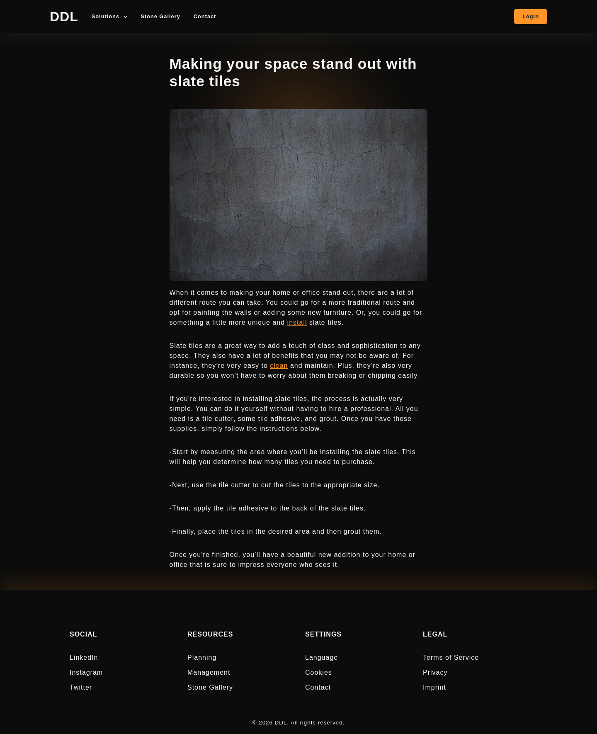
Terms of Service (451, 657)
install (297, 322)
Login (530, 16)
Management (208, 672)
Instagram (86, 672)
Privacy (435, 672)
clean (279, 365)
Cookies (318, 672)
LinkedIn (84, 657)
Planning (201, 657)
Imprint (434, 687)
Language (321, 657)
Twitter (81, 687)
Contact (205, 16)
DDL (64, 16)
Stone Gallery (160, 16)
